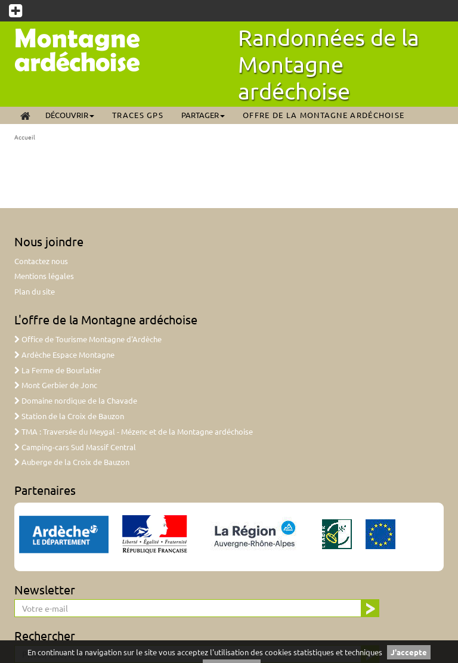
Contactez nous (41, 261)
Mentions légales (44, 276)
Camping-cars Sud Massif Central (75, 447)
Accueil (24, 136)
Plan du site (34, 291)
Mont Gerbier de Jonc (55, 385)
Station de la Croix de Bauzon (69, 416)
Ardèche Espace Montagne (64, 354)
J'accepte (409, 652)
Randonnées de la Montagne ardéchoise (328, 64)
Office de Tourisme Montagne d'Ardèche (88, 339)
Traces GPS (137, 115)
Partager (203, 115)
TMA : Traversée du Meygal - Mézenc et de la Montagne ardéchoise (133, 431)
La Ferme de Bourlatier (57, 370)
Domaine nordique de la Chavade (75, 400)
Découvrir (69, 115)
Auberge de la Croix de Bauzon (71, 462)
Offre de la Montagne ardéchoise (323, 115)
